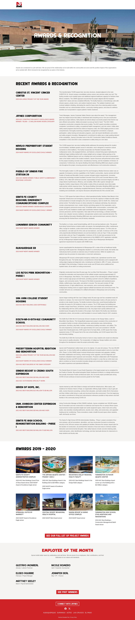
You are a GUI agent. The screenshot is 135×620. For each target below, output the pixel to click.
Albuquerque (49, 613)
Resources (93, 4)
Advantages (74, 4)
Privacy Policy (73, 617)
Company (63, 4)
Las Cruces (78, 613)
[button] (65, 609)
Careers (103, 4)
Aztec (69, 613)
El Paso (88, 613)
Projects (84, 4)
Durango (61, 613)
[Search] (117, 5)
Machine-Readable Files (63, 617)
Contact (111, 4)
